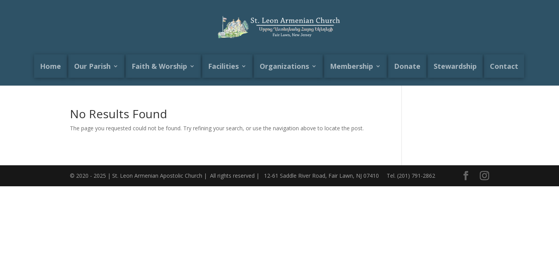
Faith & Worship (159, 66)
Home (50, 66)
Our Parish (92, 66)
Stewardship (455, 66)
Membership (351, 66)
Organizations (284, 66)
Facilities (223, 66)
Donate (407, 66)
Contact (504, 66)
